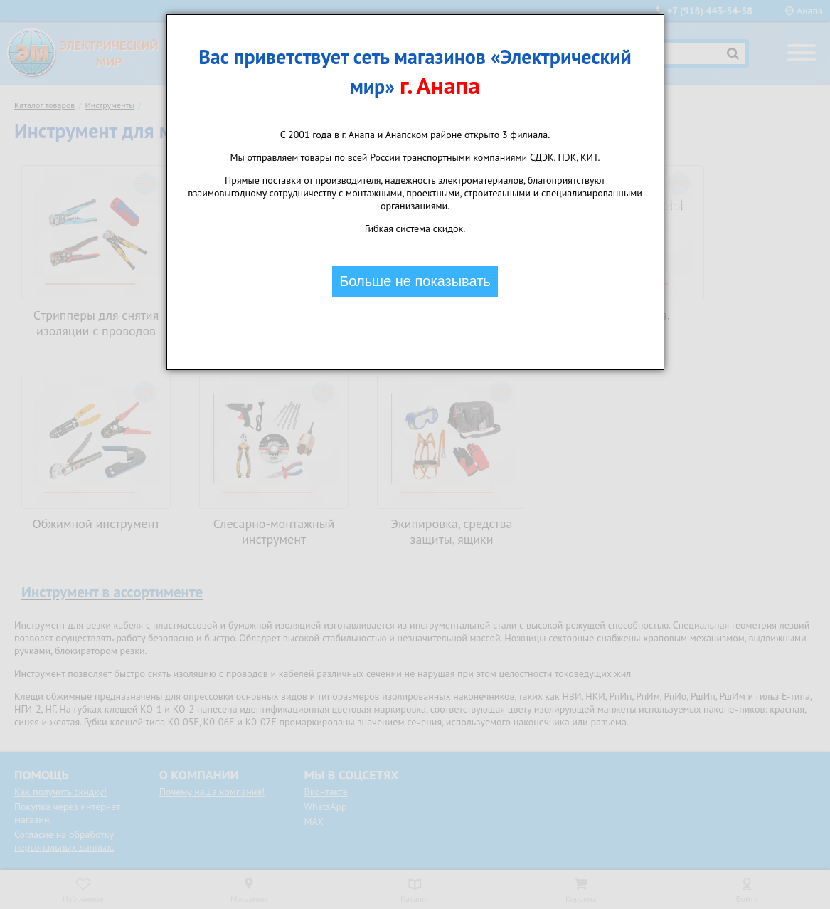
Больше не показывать (415, 281)
